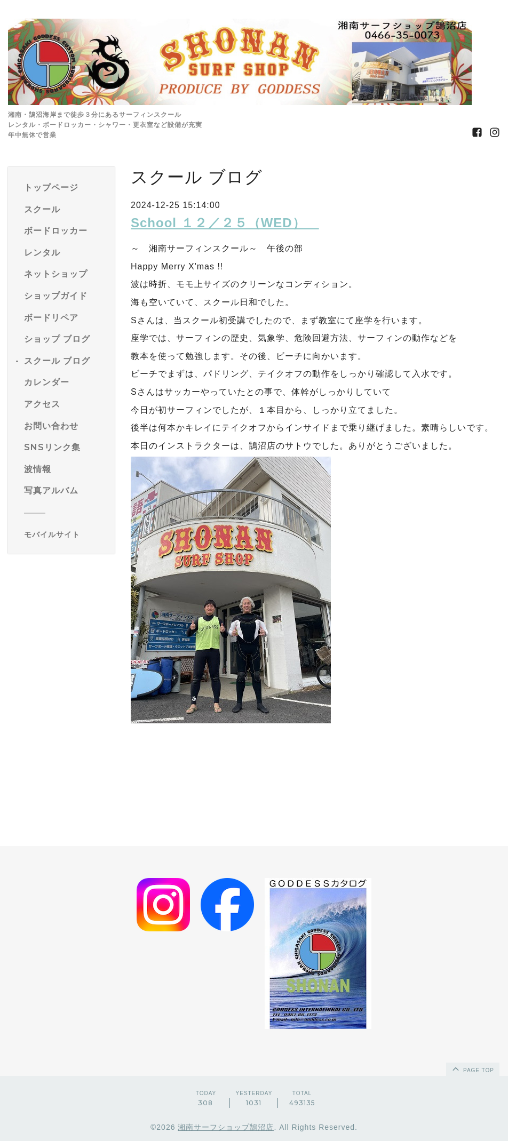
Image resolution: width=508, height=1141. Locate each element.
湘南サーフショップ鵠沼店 (226, 1127)
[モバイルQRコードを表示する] (65, 534)
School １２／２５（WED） (225, 223)
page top (472, 1068)
